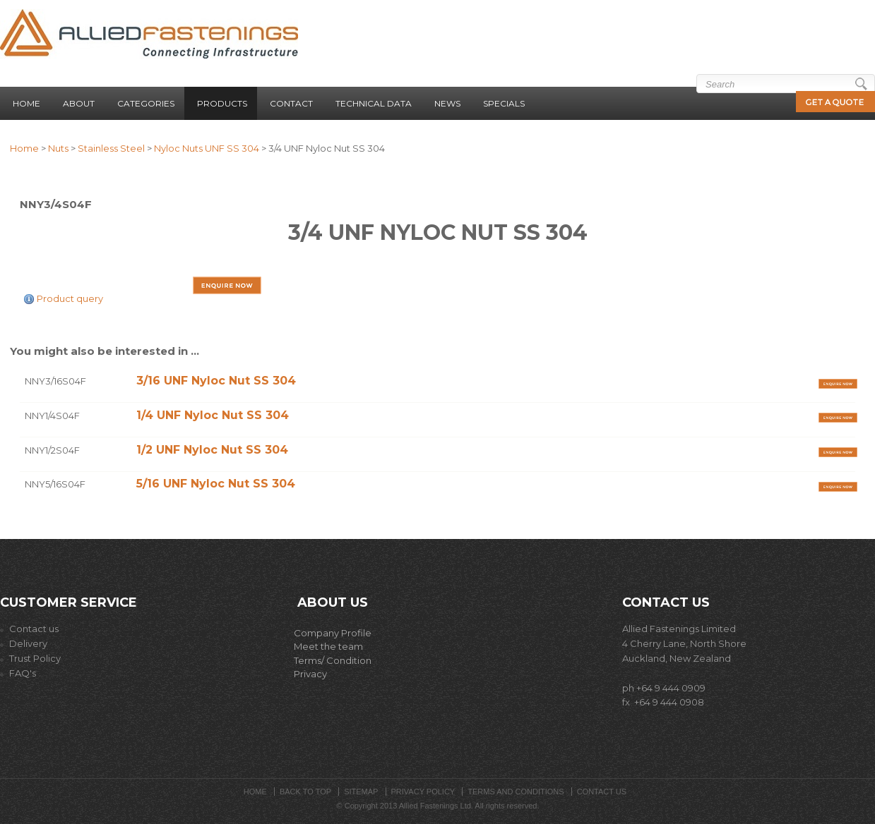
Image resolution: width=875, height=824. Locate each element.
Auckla (637, 658)
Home (26, 103)
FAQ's (22, 673)
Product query (70, 298)
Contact (291, 103)
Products (222, 103)
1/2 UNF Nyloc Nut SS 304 (212, 449)
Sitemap (361, 791)
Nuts (58, 148)
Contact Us (602, 791)
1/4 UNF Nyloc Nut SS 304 (212, 415)
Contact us (29, 628)
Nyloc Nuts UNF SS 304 (206, 148)
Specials (504, 103)
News (447, 103)
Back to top (305, 791)
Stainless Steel (111, 148)
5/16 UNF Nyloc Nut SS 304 (215, 483)
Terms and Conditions (516, 791)
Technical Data (373, 103)
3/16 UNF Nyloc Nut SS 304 (216, 380)
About (79, 103)
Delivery (23, 643)
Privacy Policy (423, 791)
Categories (145, 103)
